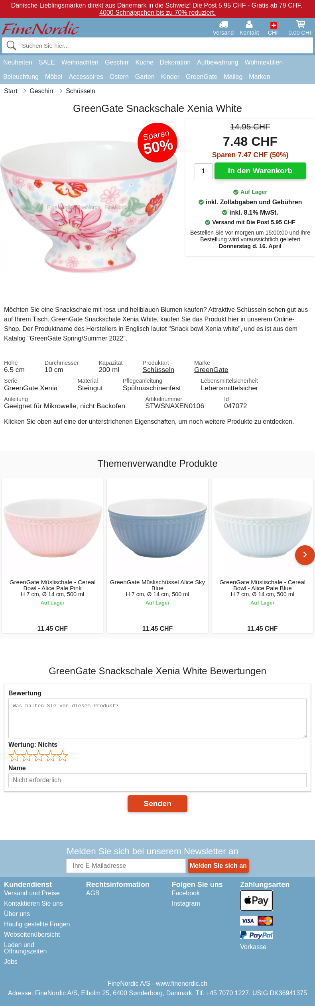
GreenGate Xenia (30, 388)
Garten (145, 76)
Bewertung (24, 693)
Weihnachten (79, 62)
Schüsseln (158, 370)
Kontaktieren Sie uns (33, 903)
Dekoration (175, 62)
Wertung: (32, 744)
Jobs (11, 961)
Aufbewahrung (217, 62)
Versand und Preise (32, 893)
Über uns (17, 913)
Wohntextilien (263, 62)
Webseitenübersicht (32, 934)
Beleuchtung (21, 76)
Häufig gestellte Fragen (37, 924)
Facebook (186, 893)
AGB (93, 893)
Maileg (233, 76)
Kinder (170, 76)
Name (17, 768)
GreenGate (201, 76)
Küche (144, 62)
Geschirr (117, 62)
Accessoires (86, 76)
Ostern (119, 76)
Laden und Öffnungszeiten (25, 948)
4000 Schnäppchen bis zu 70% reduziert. (157, 12)
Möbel (54, 76)
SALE (47, 62)
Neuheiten (17, 62)
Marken (259, 76)
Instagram (186, 903)
